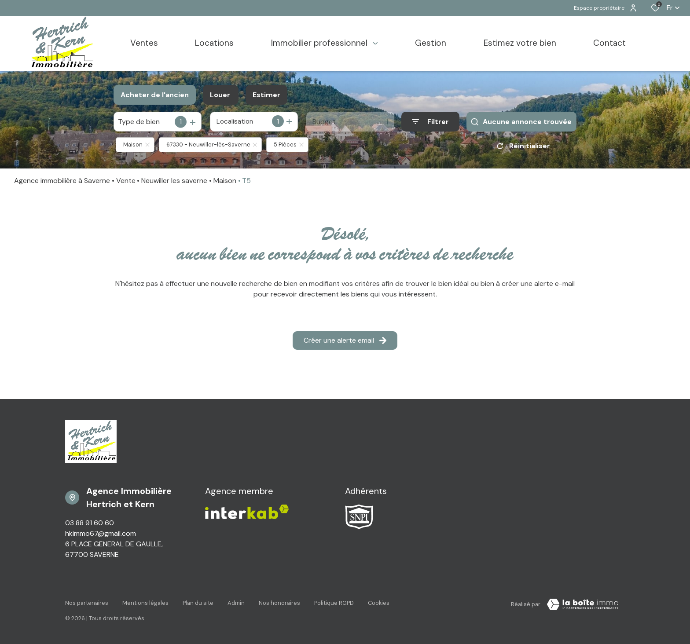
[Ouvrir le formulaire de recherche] (430, 122)
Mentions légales (145, 603)
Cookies (378, 603)
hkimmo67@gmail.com (100, 533)
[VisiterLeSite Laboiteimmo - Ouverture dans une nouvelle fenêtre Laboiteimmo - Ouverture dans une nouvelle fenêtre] (582, 604)
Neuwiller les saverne (174, 180)
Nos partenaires (86, 603)
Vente (126, 180)
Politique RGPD (334, 603)
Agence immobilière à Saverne (62, 180)
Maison (224, 180)
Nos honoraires (279, 603)
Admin (236, 603)
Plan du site (198, 603)
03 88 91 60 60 (89, 522)
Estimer (266, 94)
